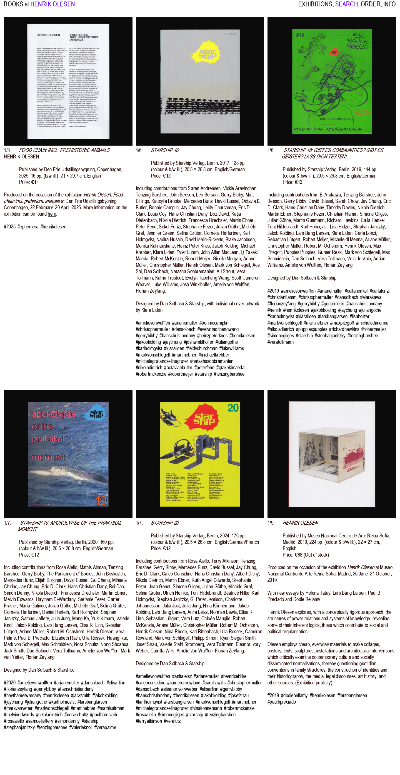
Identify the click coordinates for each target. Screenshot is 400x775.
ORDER (371, 8)
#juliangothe (227, 342)
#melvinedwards (19, 714)
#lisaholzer (359, 316)
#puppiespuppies (311, 329)
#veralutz (172, 721)
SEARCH (346, 8)
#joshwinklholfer (199, 342)
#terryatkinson (149, 721)
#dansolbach (183, 329)
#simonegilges (281, 335)
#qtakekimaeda (230, 367)
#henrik (274, 310)
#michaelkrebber (214, 355)
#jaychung (172, 342)
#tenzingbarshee (229, 374)
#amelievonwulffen (153, 323)
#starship (203, 374)
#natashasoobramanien (212, 361)
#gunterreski (332, 303)
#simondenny (67, 721)
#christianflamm (282, 297)
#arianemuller (185, 323)
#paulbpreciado (104, 714)
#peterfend (204, 367)
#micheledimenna (372, 323)
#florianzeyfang (282, 303)
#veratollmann (281, 342)
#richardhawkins (344, 329)
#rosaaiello (14, 721)
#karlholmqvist (149, 348)
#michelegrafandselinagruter (162, 361)
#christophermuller (153, 329)
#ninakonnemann (206, 708)
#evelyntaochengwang (218, 329)
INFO (389, 8)
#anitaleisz (182, 676)
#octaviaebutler (178, 367)
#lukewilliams (231, 348)
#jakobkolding (148, 342)
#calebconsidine (150, 682)
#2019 (273, 291)
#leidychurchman (202, 348)
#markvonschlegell (153, 355)
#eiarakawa (371, 297)
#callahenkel (356, 291)
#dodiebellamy (294, 695)
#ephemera (28, 226)
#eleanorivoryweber (179, 689)
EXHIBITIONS (315, 8)
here (52, 214)
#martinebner (184, 355)
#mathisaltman (111, 708)
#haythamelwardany (22, 695)
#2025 (9, 226)
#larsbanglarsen (333, 316)
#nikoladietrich (149, 367)
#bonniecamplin (213, 323)
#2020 (9, 682)
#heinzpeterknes (212, 335)
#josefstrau (238, 695)
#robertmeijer (180, 374)
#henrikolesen (53, 226)
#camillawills (214, 682)
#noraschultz (76, 714)
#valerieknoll (80, 727)
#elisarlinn (116, 682)
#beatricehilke (234, 676)
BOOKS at (16, 8)
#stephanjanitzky (330, 335)
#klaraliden (174, 348)
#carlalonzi (379, 291)
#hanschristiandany (177, 335)
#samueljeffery (39, 721)
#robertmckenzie (151, 374)
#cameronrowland (183, 682)
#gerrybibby (147, 335)
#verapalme (105, 727)
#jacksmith (81, 695)
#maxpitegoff (342, 323)
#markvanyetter (18, 708)
